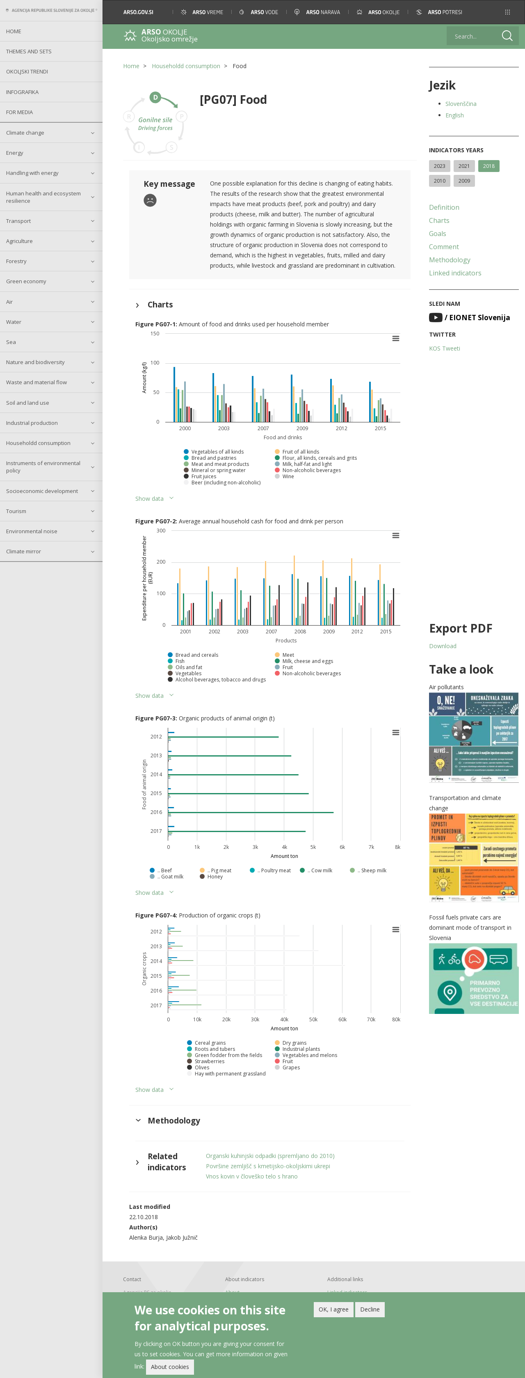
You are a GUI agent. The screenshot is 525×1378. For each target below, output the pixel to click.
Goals (437, 233)
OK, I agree (334, 1310)
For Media (19, 112)
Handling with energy (32, 173)
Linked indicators (455, 272)
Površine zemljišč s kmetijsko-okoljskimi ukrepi (268, 1166)
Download (443, 646)
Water (13, 322)
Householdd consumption (38, 443)
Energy (14, 152)
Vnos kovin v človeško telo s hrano (252, 1176)
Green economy (26, 281)
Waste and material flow (36, 382)
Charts (439, 220)
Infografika (22, 92)
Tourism (16, 511)
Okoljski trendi (27, 71)
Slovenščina (461, 104)
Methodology (449, 259)
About (232, 1292)
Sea (11, 342)
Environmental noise (31, 531)
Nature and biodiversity (35, 362)
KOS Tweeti (444, 348)
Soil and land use (27, 402)
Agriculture (19, 241)
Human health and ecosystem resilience (43, 197)
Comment (444, 246)
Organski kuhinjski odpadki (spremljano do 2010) (270, 1156)
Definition (444, 207)
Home (13, 31)
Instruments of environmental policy (43, 466)
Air (9, 301)
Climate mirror (23, 551)
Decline (370, 1310)
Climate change (25, 132)
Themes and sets (29, 51)
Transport (18, 221)
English (454, 115)
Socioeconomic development (42, 491)
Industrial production (32, 422)
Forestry (16, 261)
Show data (149, 498)
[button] (507, 12)
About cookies (170, 1368)
